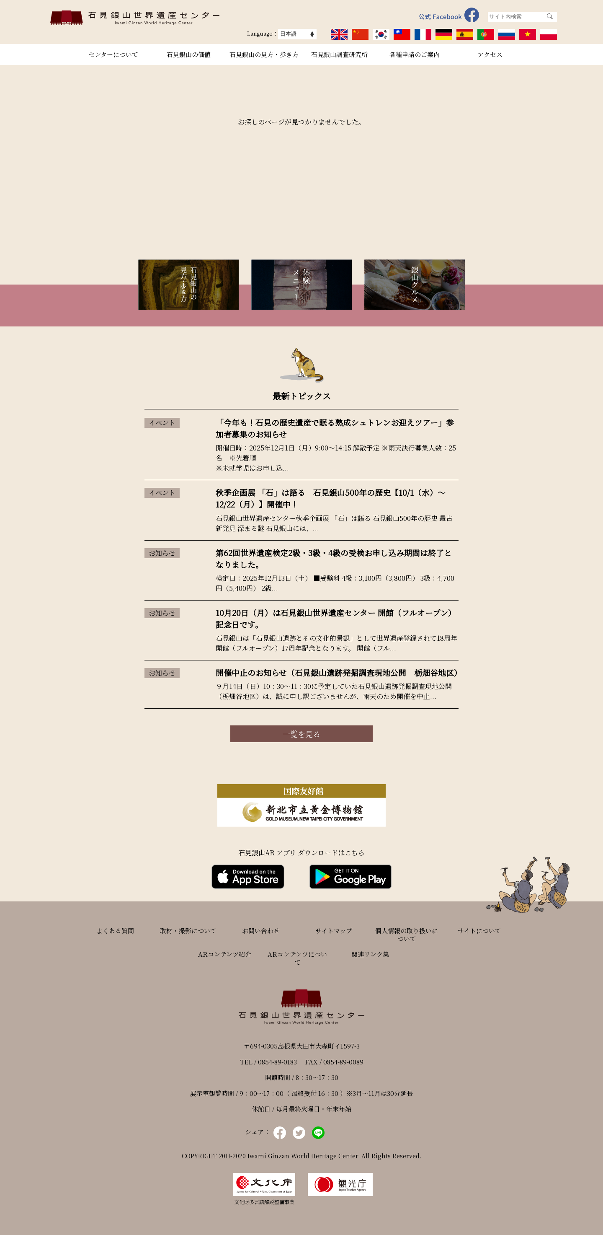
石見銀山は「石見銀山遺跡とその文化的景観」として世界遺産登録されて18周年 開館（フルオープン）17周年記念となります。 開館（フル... (336, 643)
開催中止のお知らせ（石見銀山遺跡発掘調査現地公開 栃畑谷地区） (339, 672)
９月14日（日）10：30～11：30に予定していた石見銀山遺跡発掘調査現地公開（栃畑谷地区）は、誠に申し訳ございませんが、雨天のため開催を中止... (334, 691)
